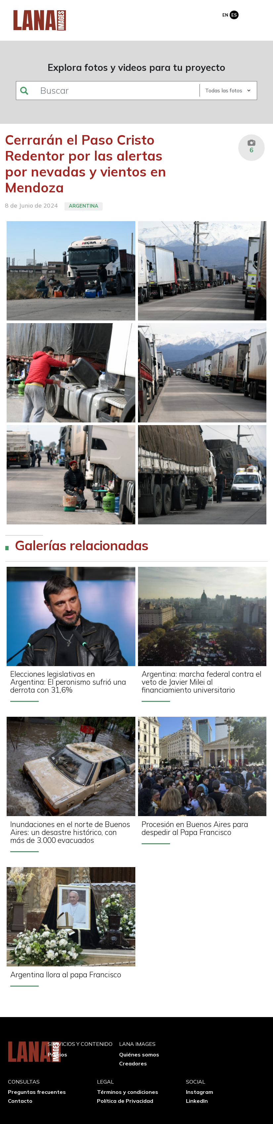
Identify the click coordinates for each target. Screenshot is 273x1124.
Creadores (133, 1063)
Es (234, 15)
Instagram (199, 1092)
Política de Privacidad (125, 1101)
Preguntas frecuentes (37, 1092)
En (225, 15)
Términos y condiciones (127, 1092)
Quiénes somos (139, 1054)
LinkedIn (197, 1101)
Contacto (20, 1101)
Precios (57, 1054)
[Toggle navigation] (256, 14)
